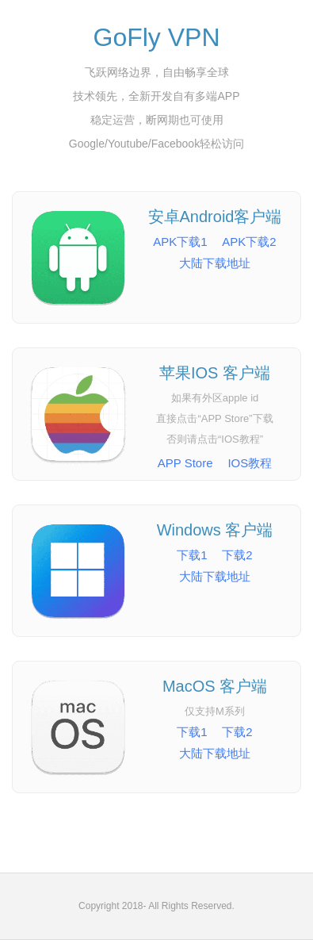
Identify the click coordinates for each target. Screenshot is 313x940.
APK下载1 (180, 241)
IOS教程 (249, 463)
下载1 (192, 555)
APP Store (185, 463)
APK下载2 (249, 241)
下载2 (237, 555)
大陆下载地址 (214, 263)
